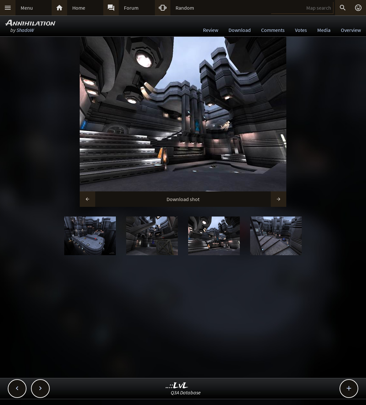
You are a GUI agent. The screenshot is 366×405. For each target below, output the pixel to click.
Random (185, 8)
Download (240, 30)
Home (78, 8)
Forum (131, 8)
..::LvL (177, 385)
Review (210, 30)
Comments (273, 30)
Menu (27, 8)
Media (323, 30)
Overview (351, 30)
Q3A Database (186, 392)
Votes (301, 30)
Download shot (183, 199)
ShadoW (25, 30)
